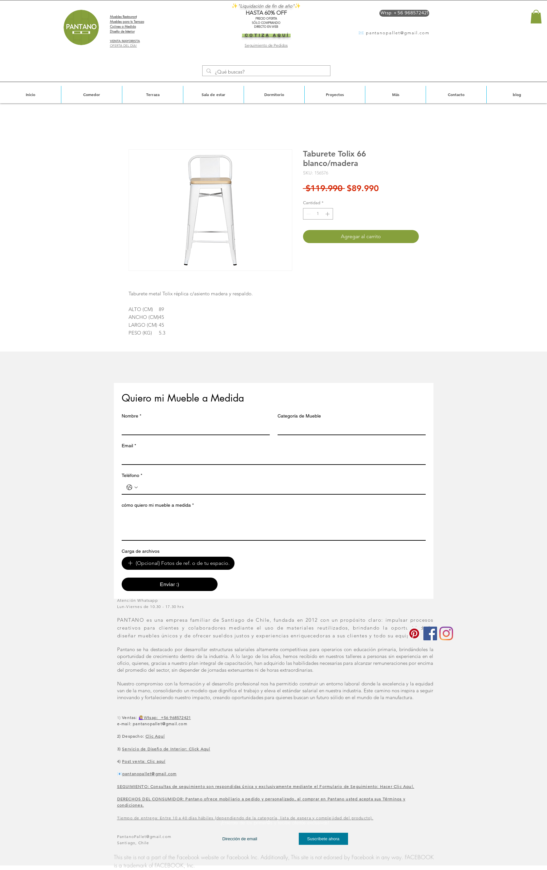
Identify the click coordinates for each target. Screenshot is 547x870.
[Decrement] (308, 214)
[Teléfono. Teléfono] (280, 487)
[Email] (272, 457)
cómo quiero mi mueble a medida (158, 505)
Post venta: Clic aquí (143, 761)
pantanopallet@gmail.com (398, 32)
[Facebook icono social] (430, 633)
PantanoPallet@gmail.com (144, 836)
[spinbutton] (317, 214)
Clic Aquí (155, 736)
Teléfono (132, 475)
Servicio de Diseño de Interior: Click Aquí (166, 749)
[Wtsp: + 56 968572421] (404, 13)
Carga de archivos (141, 551)
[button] (536, 17)
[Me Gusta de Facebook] (440, 834)
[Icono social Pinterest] (414, 633)
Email (129, 446)
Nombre (131, 416)
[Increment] (328, 214)
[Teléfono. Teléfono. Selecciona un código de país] (132, 487)
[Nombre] (194, 428)
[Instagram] (446, 633)
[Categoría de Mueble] (350, 428)
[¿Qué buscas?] (265, 72)
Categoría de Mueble (299, 416)
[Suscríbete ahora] (323, 839)
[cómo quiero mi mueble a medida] (274, 525)
